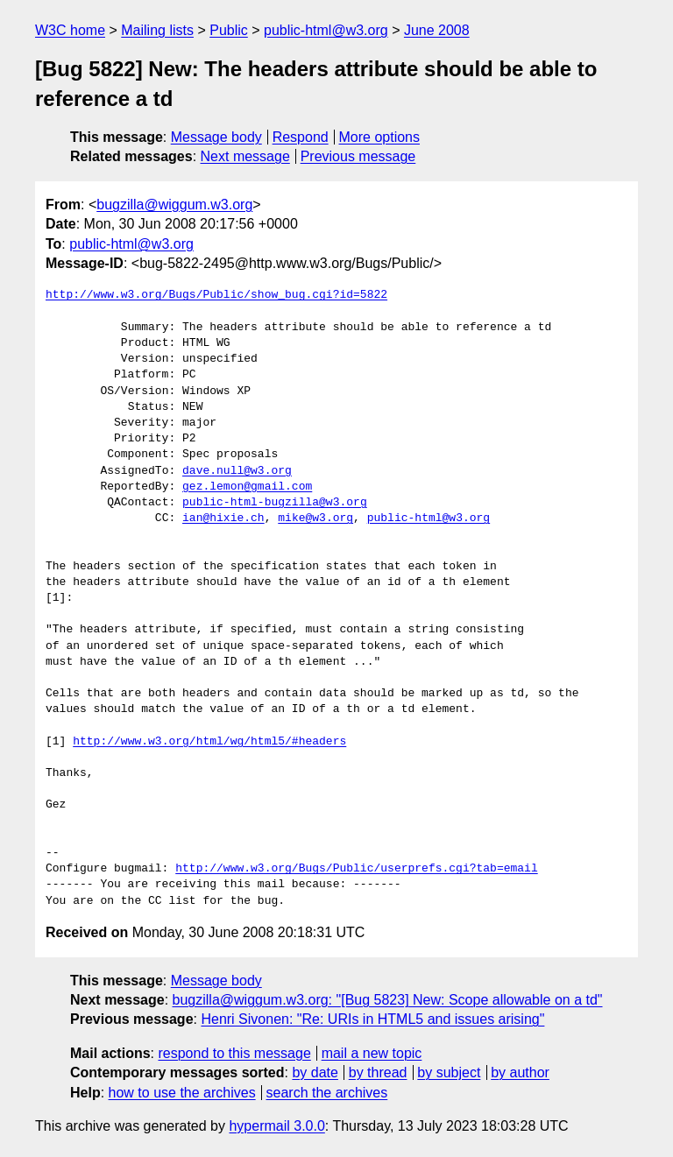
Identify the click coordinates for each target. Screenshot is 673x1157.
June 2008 (437, 30)
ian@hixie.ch (223, 518)
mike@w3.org (315, 518)
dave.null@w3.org (237, 471)
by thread (378, 1072)
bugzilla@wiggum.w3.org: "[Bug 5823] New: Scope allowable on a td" (388, 999)
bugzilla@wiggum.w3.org (174, 204)
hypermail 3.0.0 (276, 1125)
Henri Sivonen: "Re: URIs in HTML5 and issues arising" (372, 1019)
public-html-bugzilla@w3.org (274, 503)
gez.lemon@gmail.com (247, 487)
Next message (245, 156)
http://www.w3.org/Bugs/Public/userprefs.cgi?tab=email (356, 869)
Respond (301, 137)
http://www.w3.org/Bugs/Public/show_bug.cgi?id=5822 (216, 295)
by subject (448, 1072)
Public (228, 30)
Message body (216, 137)
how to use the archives (182, 1092)
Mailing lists (157, 30)
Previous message (358, 156)
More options (380, 137)
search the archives (327, 1092)
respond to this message (234, 1053)
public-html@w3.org (326, 30)
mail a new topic (372, 1053)
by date (314, 1072)
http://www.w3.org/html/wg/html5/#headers (209, 742)
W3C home (70, 30)
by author (520, 1072)
